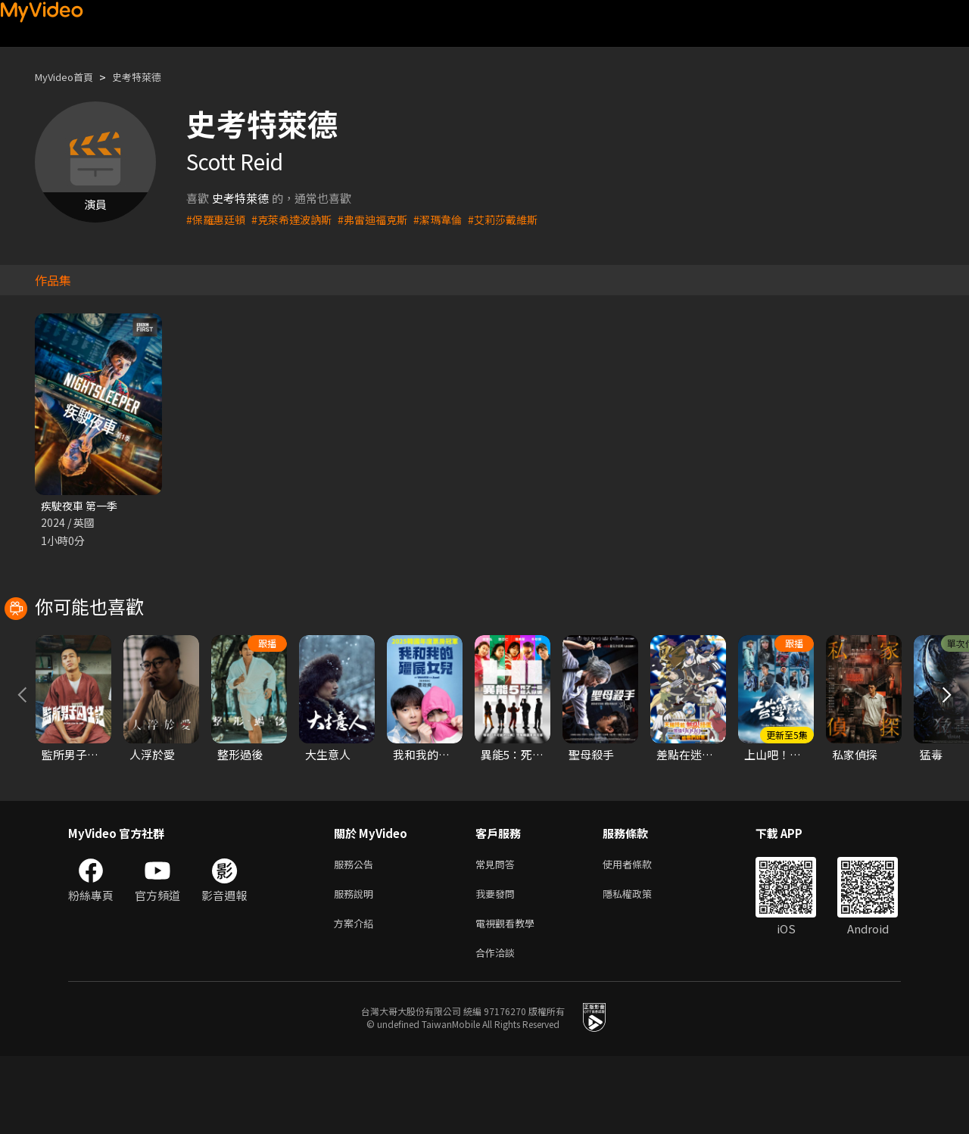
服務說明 (356, 966)
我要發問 (498, 966)
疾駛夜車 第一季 (82, 506)
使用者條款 (640, 934)
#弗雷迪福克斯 (384, 219)
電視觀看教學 (509, 997)
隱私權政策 (640, 966)
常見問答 (498, 934)
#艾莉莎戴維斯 (521, 219)
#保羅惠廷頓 (217, 219)
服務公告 (356, 934)
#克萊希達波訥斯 (298, 219)
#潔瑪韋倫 (452, 219)
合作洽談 (498, 1029)
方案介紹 (356, 997)
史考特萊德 (151, 77)
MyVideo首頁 (69, 77)
